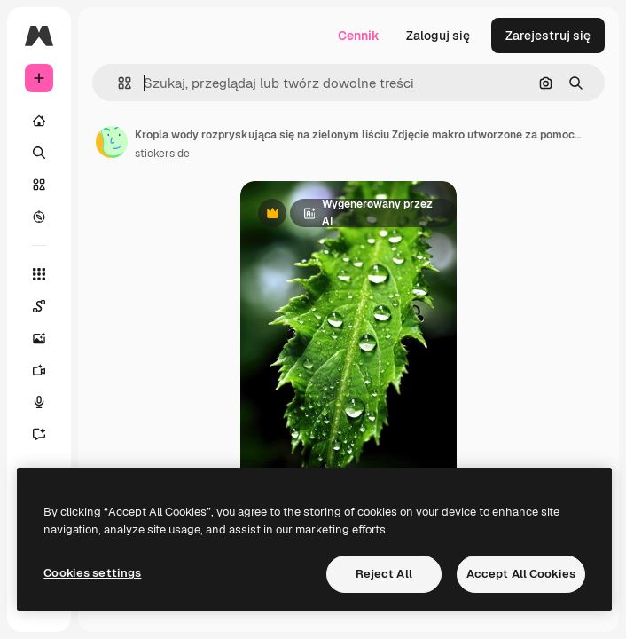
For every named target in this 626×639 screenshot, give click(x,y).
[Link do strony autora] (112, 142)
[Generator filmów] (39, 370)
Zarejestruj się (548, 35)
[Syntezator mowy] (39, 402)
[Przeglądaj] (39, 216)
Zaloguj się (438, 35)
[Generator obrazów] (39, 338)
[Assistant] (39, 434)
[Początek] (39, 120)
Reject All (384, 573)
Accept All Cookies (520, 573)
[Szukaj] (39, 152)
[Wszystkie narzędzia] (39, 274)
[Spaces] (39, 306)
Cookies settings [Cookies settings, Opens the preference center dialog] (92, 572)
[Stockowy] (39, 184)
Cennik (359, 35)
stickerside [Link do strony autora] (162, 153)
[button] (117, 83)
